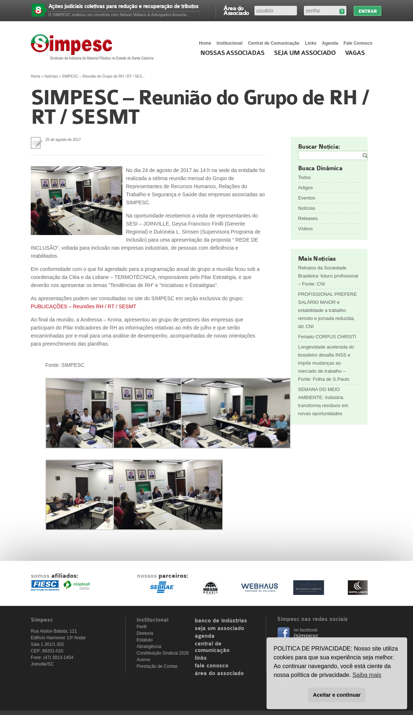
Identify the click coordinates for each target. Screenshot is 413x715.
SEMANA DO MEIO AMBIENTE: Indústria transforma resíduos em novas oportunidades (323, 401)
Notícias (51, 76)
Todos (304, 177)
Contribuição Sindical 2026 (163, 653)
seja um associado (219, 628)
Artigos (305, 187)
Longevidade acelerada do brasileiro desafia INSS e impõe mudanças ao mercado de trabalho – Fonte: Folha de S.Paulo (326, 363)
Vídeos (305, 228)
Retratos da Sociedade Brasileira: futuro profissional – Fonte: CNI (328, 276)
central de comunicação (212, 647)
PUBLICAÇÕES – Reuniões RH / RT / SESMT (83, 306)
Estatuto (145, 640)
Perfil (141, 626)
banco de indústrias (221, 621)
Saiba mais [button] (366, 675)
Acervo (143, 659)
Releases (308, 218)
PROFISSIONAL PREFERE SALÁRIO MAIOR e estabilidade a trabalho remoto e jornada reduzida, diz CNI (327, 310)
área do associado (219, 673)
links (201, 658)
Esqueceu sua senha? (342, 11)
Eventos (306, 198)
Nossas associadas (232, 53)
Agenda (330, 43)
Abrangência (149, 646)
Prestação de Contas (157, 666)
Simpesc (94, 47)
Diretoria (145, 633)
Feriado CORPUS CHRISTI (327, 336)
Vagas (355, 53)
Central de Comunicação (273, 43)
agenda (205, 636)
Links (310, 43)
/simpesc (306, 635)
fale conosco (211, 666)
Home (205, 43)
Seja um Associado (305, 53)
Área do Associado (236, 10)
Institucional (230, 43)
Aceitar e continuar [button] (337, 695)
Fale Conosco (357, 43)
